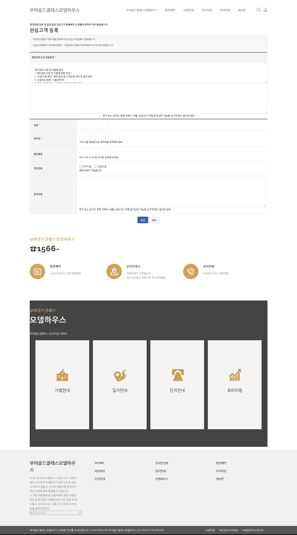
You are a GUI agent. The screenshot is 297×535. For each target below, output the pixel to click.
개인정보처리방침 (228, 530)
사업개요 (100, 471)
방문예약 (170, 10)
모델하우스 (161, 479)
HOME (99, 463)
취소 (154, 220)
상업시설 (102, 166)
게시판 (242, 10)
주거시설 (87, 166)
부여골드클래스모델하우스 (141, 10)
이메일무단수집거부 (253, 530)
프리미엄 (207, 10)
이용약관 (210, 530)
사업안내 (188, 10)
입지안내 (160, 471)
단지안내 (225, 10)
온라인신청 (161, 463)
